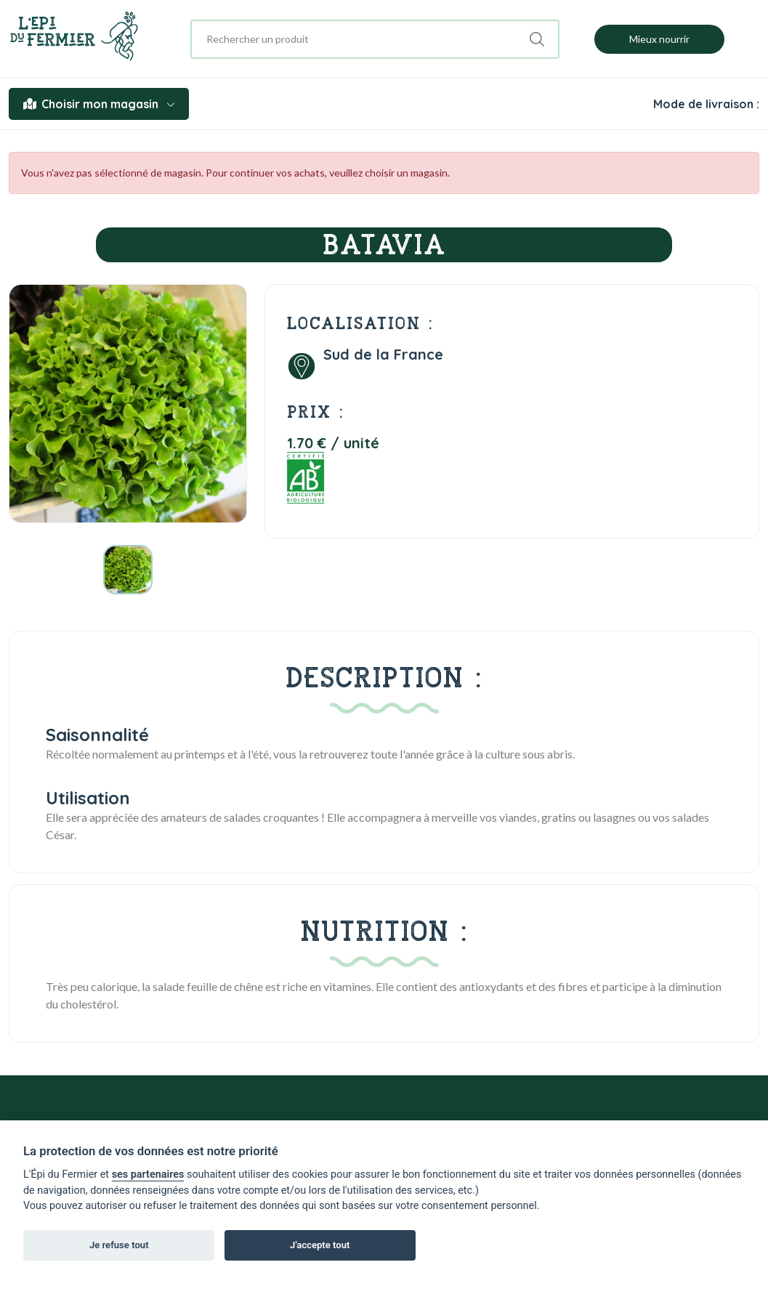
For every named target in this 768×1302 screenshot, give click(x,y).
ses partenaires (148, 1174)
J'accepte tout (319, 1245)
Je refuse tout (119, 1245)
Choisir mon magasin (98, 104)
